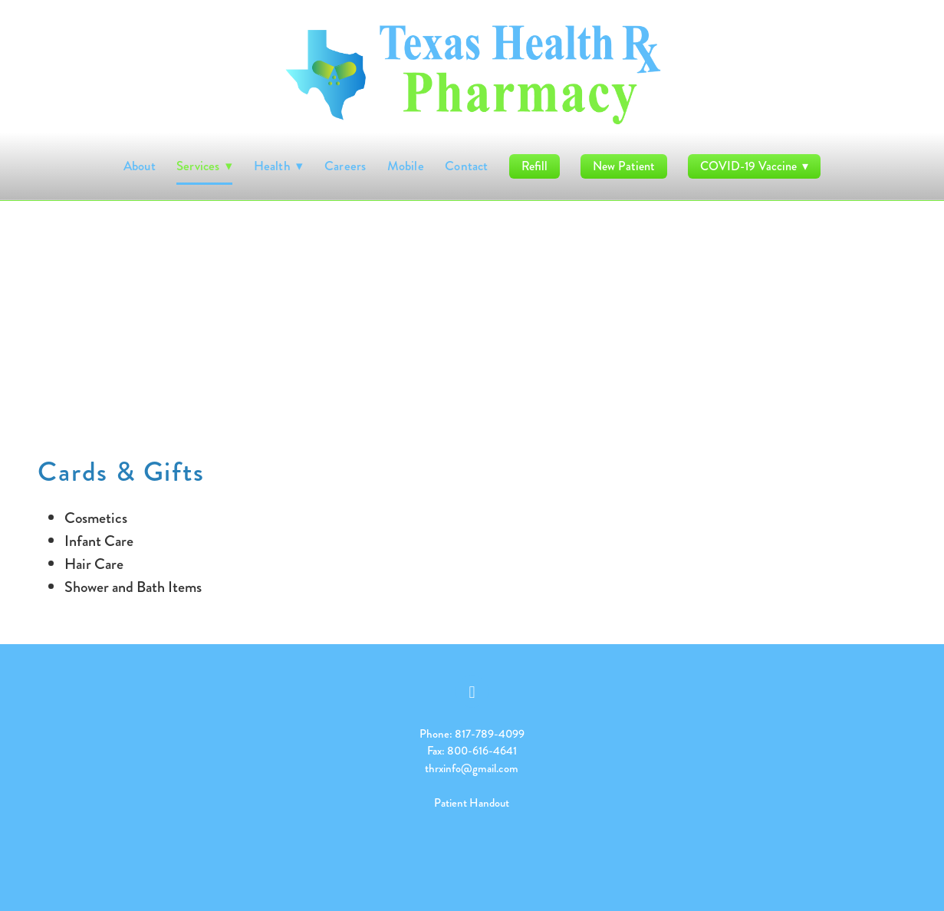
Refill (534, 166)
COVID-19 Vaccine (754, 166)
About (139, 165)
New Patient (624, 166)
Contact (466, 165)
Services (204, 165)
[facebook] (472, 691)
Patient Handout (471, 802)
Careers (345, 165)
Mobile (405, 165)
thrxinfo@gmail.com (471, 768)
